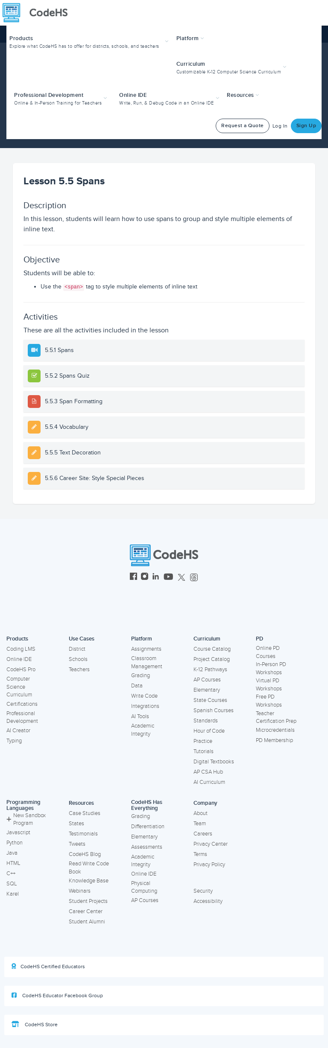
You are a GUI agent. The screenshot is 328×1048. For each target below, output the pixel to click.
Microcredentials (275, 730)
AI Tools (140, 716)
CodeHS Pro (20, 669)
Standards (205, 720)
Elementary (206, 690)
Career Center (85, 911)
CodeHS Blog (85, 854)
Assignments (146, 649)
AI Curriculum (209, 782)
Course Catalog (212, 649)
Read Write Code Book (89, 867)
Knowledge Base (88, 880)
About (200, 813)
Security (203, 891)
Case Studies (84, 813)
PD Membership (274, 740)
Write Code (144, 696)
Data (137, 685)
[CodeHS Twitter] (181, 577)
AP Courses (207, 679)
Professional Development (22, 717)
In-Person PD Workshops (271, 668)
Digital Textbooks (213, 761)
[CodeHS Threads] (194, 577)
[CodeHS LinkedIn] (155, 577)
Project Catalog (211, 659)
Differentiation (147, 826)
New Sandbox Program (26, 819)
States (76, 823)
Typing (14, 740)
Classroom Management (146, 662)
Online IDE (19, 659)
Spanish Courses (213, 710)
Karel (12, 894)
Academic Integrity (142, 729)
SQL (11, 883)
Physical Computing (144, 887)
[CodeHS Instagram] (144, 577)
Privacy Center (210, 844)
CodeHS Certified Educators (48, 966)
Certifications (22, 704)
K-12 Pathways (210, 669)
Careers (202, 833)
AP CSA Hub (208, 772)
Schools (78, 659)
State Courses (210, 700)
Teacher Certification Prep (276, 717)
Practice (202, 741)
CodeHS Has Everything (146, 805)
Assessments (146, 847)
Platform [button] (190, 38)
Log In (280, 126)
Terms (200, 854)
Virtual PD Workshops (269, 684)
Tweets (77, 844)
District (77, 649)
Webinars (80, 891)
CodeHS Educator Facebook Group (57, 995)
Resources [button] (243, 95)
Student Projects (88, 901)
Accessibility (208, 901)
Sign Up (306, 125)
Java (12, 853)
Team (199, 823)
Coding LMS (20, 649)
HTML (13, 863)
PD (259, 639)
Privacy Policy (209, 864)
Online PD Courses (268, 652)
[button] (89, 41)
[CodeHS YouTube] (168, 577)
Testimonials (83, 833)
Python (14, 842)
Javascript (18, 832)
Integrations (145, 706)
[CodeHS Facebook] (133, 577)
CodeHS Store (35, 1024)
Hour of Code (209, 731)
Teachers (79, 669)
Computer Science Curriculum (19, 686)
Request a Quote (242, 125)
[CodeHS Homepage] (38, 13)
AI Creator (18, 730)
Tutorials (203, 751)
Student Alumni (87, 921)
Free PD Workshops (269, 700)
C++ (10, 873)
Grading (140, 675)
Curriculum (206, 639)
